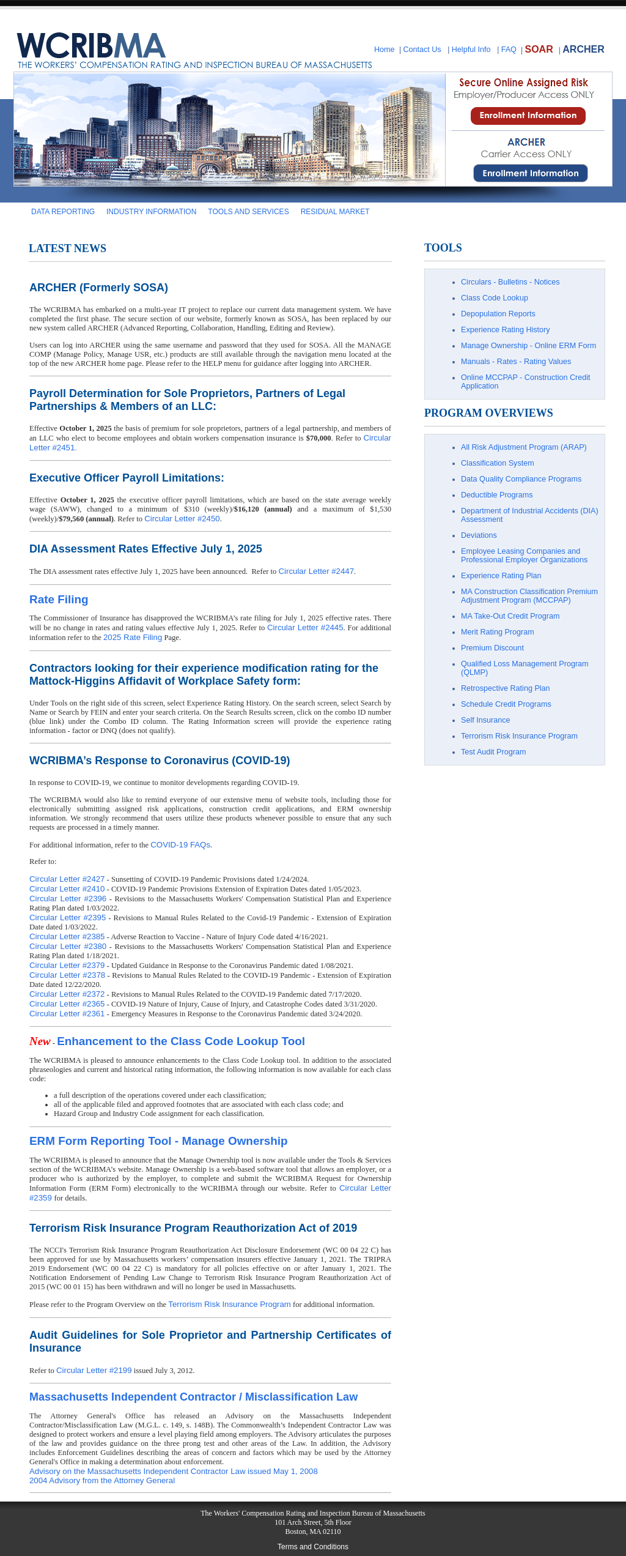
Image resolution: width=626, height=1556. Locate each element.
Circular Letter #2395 (67, 917)
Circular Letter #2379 (67, 965)
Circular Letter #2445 (305, 627)
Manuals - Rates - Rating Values (516, 361)
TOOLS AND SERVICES (248, 211)
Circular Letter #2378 (67, 975)
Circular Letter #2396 (67, 898)
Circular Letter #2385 (67, 936)
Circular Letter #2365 (67, 1003)
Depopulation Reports (498, 314)
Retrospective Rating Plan (505, 688)
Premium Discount (492, 648)
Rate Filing (59, 599)
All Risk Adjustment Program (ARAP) (524, 447)
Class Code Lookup (494, 298)
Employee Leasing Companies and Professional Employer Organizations (524, 555)
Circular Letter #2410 (67, 888)
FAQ (509, 49)
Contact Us (422, 49)
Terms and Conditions (313, 1547)
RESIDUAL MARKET (335, 211)
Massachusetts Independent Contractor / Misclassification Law (193, 1397)
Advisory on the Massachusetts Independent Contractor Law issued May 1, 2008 (173, 1471)
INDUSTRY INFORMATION (151, 211)
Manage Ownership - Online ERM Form (528, 345)
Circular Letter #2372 (67, 994)
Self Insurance (485, 720)
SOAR (539, 49)
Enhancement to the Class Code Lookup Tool (181, 1041)
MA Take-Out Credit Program (510, 616)
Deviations (479, 535)
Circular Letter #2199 (93, 1370)
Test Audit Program (493, 752)
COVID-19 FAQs (180, 844)
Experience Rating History (505, 330)
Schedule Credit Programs (506, 704)
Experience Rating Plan (501, 575)
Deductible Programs (497, 495)
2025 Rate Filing (132, 637)
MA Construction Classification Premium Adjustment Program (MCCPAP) (529, 596)
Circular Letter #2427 (67, 879)
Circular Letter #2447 (316, 571)
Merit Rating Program (497, 632)
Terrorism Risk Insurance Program (229, 1304)
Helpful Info (471, 49)
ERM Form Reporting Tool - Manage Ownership (158, 1140)
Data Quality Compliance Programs (521, 479)
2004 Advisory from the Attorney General (102, 1480)
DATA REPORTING (63, 211)
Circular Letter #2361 (67, 1013)
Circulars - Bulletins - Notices (510, 282)
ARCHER (583, 49)
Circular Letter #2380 (67, 946)
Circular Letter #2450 (181, 518)
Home (384, 49)
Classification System (497, 463)
